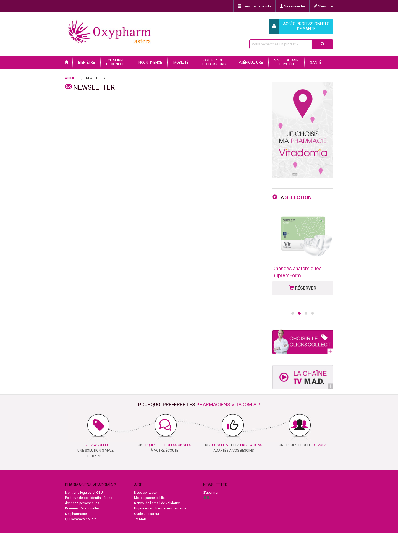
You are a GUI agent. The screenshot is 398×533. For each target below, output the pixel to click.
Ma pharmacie (76, 514)
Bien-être (86, 62)
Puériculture (251, 62)
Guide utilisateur (146, 514)
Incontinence (150, 62)
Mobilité (180, 62)
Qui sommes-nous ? (80, 519)
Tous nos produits (254, 6)
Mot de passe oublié (149, 498)
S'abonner (210, 493)
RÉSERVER (302, 288)
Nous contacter (146, 493)
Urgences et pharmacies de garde (160, 508)
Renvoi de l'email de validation (157, 503)
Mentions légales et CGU (84, 493)
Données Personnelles (82, 508)
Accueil (71, 78)
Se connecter (292, 6)
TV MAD (140, 519)
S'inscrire (323, 6)
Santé (315, 62)
